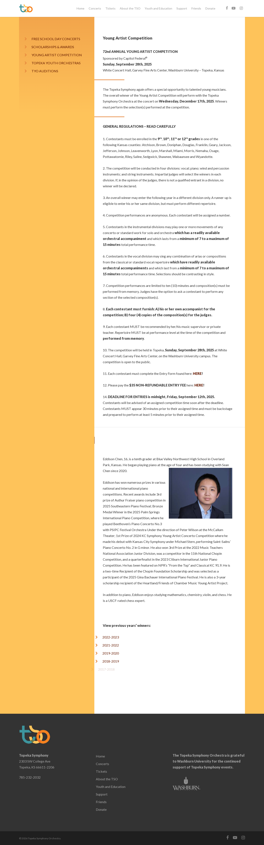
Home (80, 8)
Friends (196, 8)
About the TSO (130, 8)
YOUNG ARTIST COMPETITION (57, 55)
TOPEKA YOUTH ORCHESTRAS (52, 63)
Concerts (95, 8)
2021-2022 (108, 645)
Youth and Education (158, 8)
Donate (210, 8)
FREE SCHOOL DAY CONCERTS (56, 39)
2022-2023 (110, 637)
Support (181, 8)
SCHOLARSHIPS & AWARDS (53, 47)
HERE (197, 373)
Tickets (110, 8)
